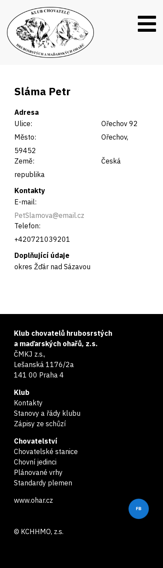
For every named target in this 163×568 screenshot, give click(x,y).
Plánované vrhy (38, 472)
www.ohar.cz (33, 500)
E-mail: (25, 201)
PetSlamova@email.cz (49, 215)
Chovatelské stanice (46, 451)
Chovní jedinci (35, 462)
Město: (25, 137)
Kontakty (28, 402)
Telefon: (27, 225)
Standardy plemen (43, 482)
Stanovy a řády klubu (47, 413)
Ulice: (23, 123)
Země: (24, 161)
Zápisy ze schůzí (40, 423)
